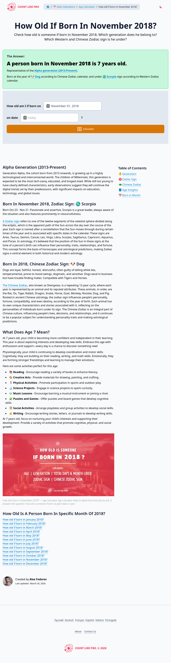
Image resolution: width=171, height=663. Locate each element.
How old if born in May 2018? (21, 535)
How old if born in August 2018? (23, 547)
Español (90, 620)
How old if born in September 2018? (25, 551)
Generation (129, 174)
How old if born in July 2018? (21, 543)
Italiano (100, 620)
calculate (85, 129)
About (78, 631)
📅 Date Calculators (64, 6)
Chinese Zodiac (131, 184)
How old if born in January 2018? (23, 519)
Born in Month (131, 195)
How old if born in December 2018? (25, 563)
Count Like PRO (23, 7)
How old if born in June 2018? (21, 539)
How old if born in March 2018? (22, 527)
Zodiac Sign (129, 179)
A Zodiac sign (11, 221)
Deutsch (69, 620)
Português (111, 620)
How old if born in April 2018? (21, 531)
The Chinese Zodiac (15, 285)
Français (79, 620)
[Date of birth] (73, 105)
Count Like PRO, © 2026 (85, 648)
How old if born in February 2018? (24, 523)
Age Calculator (87, 6)
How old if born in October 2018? (23, 555)
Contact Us (90, 631)
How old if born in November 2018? (25, 559)
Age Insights (130, 190)
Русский (58, 620)
